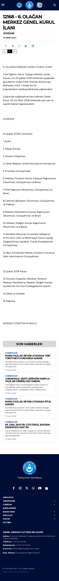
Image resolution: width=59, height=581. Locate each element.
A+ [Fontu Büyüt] (14, 51)
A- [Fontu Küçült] (5, 51)
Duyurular (9, 33)
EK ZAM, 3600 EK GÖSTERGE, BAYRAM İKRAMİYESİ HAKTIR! (27, 426)
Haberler (11, 353)
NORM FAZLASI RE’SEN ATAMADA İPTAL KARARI (28, 403)
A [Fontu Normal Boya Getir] (9, 51)
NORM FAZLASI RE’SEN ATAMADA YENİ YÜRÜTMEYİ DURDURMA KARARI (27, 357)
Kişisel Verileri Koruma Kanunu (15, 572)
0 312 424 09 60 (19, 541)
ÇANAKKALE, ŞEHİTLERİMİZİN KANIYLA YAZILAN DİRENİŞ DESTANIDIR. (27, 380)
